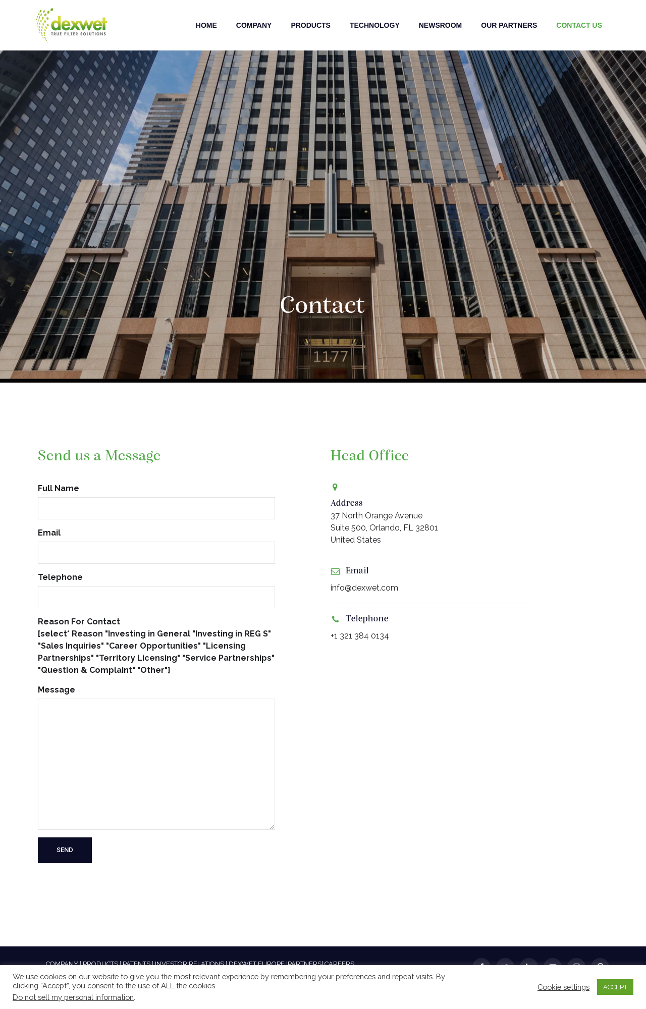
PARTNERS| (305, 964)
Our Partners (509, 25)
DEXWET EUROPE (257, 964)
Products (311, 25)
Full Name (156, 501)
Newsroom (440, 25)
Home (206, 25)
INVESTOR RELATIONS (189, 964)
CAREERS (339, 964)
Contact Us (579, 25)
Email (156, 546)
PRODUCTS (100, 964)
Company (254, 25)
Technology (375, 25)
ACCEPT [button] (615, 987)
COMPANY (62, 964)
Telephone (156, 590)
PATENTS (136, 964)
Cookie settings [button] (563, 987)
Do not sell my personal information (73, 997)
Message (156, 757)
